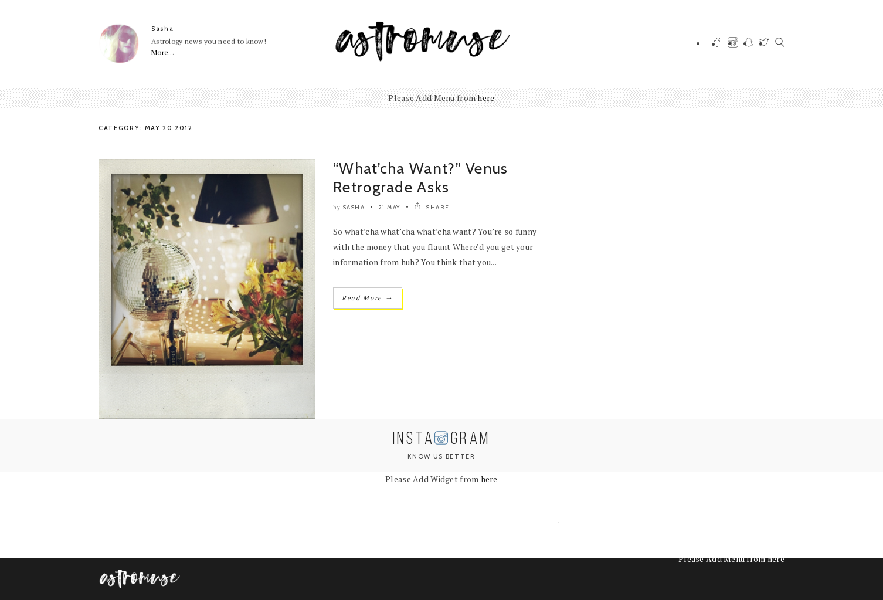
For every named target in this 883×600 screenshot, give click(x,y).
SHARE (432, 207)
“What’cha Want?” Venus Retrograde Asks (420, 177)
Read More (367, 297)
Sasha (162, 29)
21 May (389, 207)
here (485, 97)
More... (162, 52)
